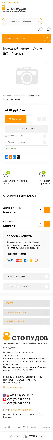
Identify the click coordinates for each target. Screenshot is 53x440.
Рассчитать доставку (16, 142)
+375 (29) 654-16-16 (21, 395)
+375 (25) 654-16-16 (18, 403)
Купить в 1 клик (26, 128)
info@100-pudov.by (21, 409)
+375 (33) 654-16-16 (18, 399)
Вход (4, 2)
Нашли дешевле (14, 135)
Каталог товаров (26, 38)
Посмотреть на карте (12, 387)
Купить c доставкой (47, 210)
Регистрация (13, 2)
